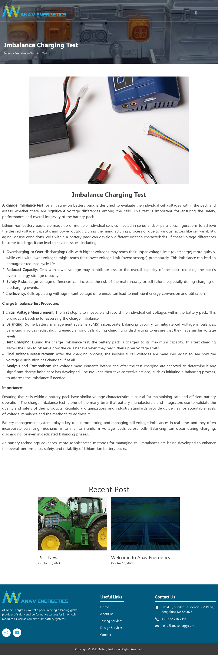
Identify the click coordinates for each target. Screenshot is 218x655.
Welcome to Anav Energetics (140, 557)
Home (8, 53)
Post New (47, 557)
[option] (72, 532)
